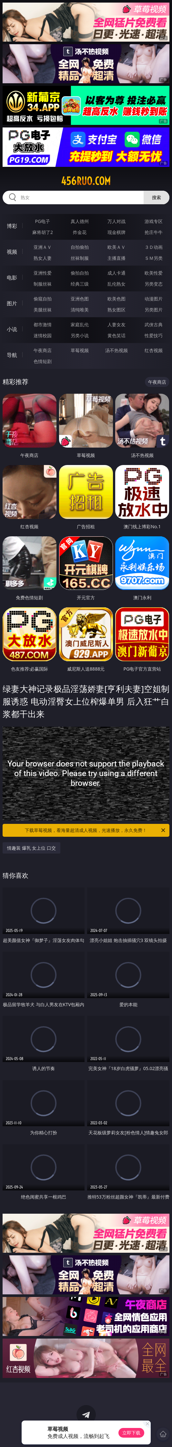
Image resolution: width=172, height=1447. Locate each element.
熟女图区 (116, 310)
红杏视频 (154, 350)
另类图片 (154, 310)
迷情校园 (43, 335)
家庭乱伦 (80, 324)
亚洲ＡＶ (43, 247)
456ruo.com (86, 181)
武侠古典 (154, 324)
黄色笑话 (116, 335)
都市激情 (43, 324)
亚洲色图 (80, 299)
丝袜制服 (80, 258)
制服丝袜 (43, 284)
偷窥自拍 (43, 299)
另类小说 (80, 335)
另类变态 (154, 284)
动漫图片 (154, 299)
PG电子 (42, 221)
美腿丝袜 (43, 310)
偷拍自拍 (80, 273)
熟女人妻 (43, 258)
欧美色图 (116, 299)
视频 (12, 251)
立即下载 (131, 1433)
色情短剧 (43, 361)
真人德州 (80, 221)
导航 (12, 355)
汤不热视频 (116, 350)
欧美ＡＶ (116, 247)
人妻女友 (116, 324)
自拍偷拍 (80, 247)
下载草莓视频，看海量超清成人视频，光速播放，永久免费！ (95, 830)
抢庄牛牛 (154, 232)
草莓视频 (80, 350)
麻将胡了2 (42, 232)
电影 (12, 277)
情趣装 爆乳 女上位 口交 (31, 848)
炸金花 (79, 232)
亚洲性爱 (43, 273)
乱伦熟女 (116, 284)
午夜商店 (43, 350)
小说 (12, 329)
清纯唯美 (80, 310)
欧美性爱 (154, 273)
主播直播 (116, 258)
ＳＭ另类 (154, 258)
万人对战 (116, 221)
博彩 (12, 225)
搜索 (156, 197)
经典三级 (80, 284)
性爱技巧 (154, 335)
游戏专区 (154, 221)
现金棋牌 (116, 232)
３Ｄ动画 (154, 247)
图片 (12, 303)
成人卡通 (116, 273)
